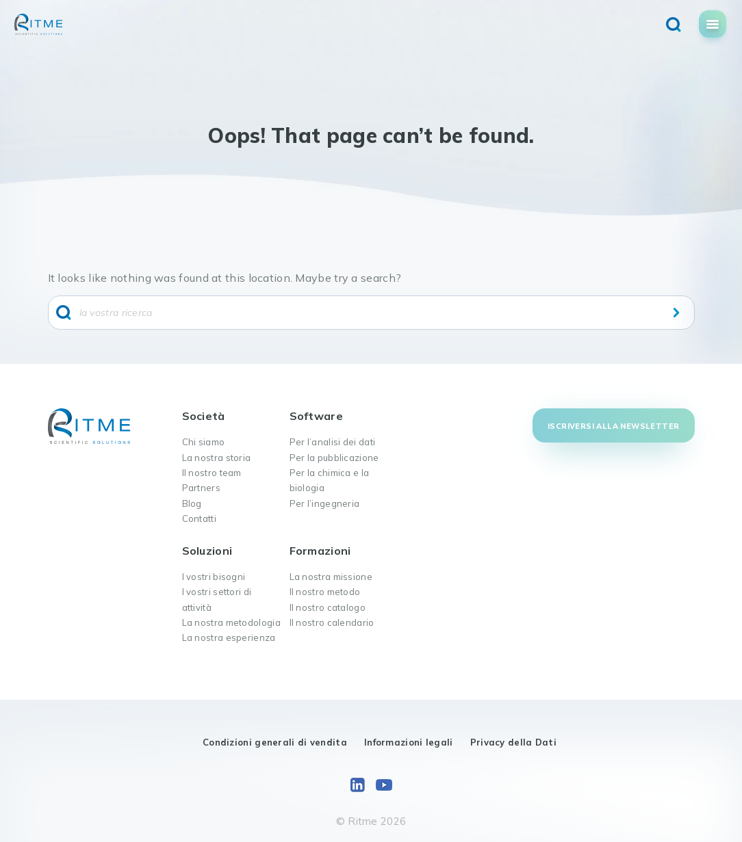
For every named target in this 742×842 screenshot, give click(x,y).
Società (203, 416)
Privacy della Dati (513, 742)
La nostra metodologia (231, 622)
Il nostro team (212, 472)
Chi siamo (203, 441)
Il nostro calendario (332, 622)
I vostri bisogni (214, 576)
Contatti (199, 518)
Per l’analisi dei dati (333, 441)
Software (316, 416)
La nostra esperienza (229, 637)
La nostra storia (216, 457)
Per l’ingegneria (325, 503)
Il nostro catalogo (328, 607)
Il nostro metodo (325, 591)
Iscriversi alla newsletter (613, 426)
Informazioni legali (408, 742)
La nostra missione (331, 576)
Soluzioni (207, 550)
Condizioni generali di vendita (275, 742)
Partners (201, 487)
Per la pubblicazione (334, 457)
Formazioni (320, 550)
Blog (192, 503)
